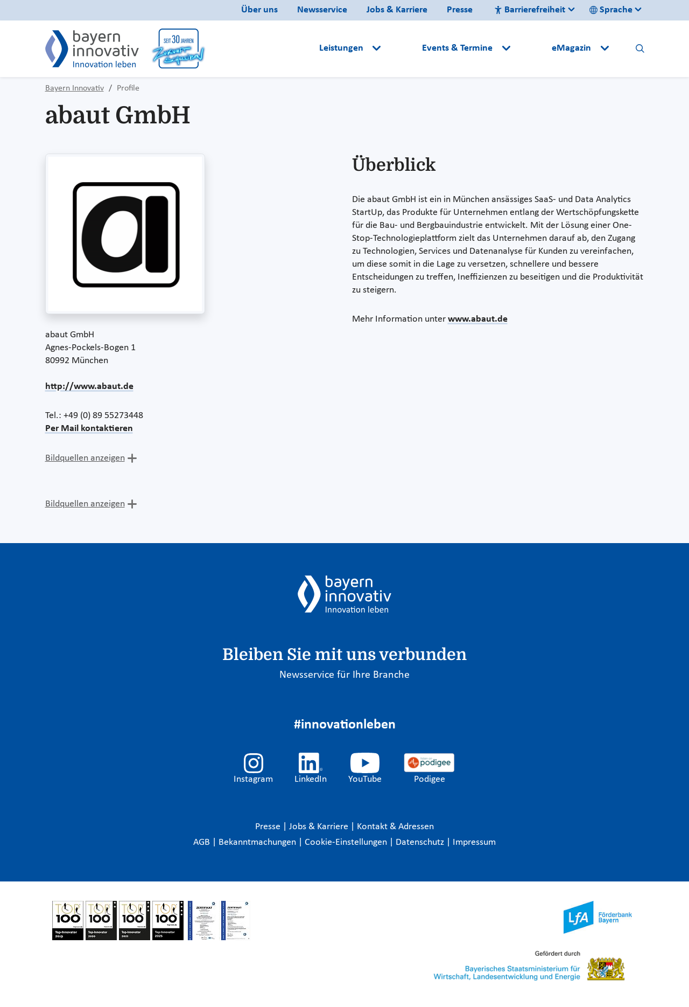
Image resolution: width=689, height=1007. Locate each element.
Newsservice (322, 10)
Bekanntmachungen (258, 842)
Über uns (259, 10)
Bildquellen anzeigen (85, 458)
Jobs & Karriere (397, 10)
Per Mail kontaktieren (89, 428)
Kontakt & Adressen (395, 827)
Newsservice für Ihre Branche (344, 675)
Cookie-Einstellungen (346, 842)
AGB (202, 842)
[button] (402, 48)
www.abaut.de (478, 319)
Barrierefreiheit (529, 10)
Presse (460, 10)
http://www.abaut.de (89, 386)
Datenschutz (421, 842)
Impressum (474, 842)
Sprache (610, 10)
